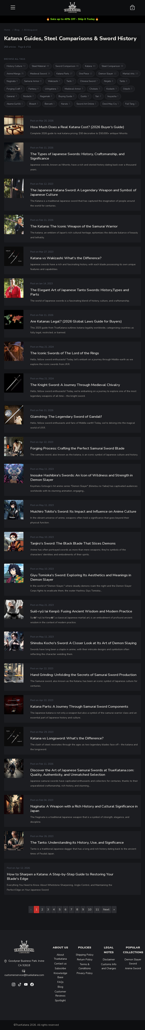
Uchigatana (51, 88)
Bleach (33, 103)
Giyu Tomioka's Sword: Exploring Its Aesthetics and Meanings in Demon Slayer (80, 578)
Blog (17, 29)
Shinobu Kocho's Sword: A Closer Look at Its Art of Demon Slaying (83, 644)
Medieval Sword (40, 73)
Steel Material (40, 66)
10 (89, 909)
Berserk (50, 103)
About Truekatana (60, 957)
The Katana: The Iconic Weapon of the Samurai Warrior (74, 226)
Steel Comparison (112, 66)
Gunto (85, 96)
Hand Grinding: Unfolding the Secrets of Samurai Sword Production (83, 676)
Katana (90, 66)
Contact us (60, 963)
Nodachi (28, 96)
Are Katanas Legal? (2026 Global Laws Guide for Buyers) (76, 322)
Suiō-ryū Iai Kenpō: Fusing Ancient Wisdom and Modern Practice (81, 612)
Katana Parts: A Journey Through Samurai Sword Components (79, 707)
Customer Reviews (60, 993)
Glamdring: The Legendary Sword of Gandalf (66, 418)
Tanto (123, 81)
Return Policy (84, 959)
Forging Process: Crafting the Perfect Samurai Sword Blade (77, 449)
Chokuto (95, 88)
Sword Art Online (86, 103)
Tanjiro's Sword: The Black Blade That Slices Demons (73, 544)
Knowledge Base (60, 975)
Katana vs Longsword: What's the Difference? (67, 739)
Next (106, 909)
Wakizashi (54, 81)
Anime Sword (133, 968)
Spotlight (60, 1000)
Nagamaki (46, 96)
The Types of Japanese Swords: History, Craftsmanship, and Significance (77, 156)
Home (7, 29)
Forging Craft (14, 88)
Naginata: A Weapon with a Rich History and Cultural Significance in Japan (84, 809)
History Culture (16, 66)
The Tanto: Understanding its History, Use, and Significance (77, 843)
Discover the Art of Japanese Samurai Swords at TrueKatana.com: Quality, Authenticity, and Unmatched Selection (82, 773)
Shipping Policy (84, 954)
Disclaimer (109, 959)
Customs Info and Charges (108, 966)
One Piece (85, 73)
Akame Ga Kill (15, 103)
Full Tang (130, 103)
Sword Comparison (67, 66)
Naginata (12, 81)
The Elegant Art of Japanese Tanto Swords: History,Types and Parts (79, 293)
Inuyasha (113, 96)
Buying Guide (66, 96)
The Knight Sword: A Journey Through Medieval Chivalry (75, 386)
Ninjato (108, 81)
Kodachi (111, 88)
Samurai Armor (32, 81)
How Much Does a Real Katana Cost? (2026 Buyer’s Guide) (77, 127)
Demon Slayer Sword (132, 961)
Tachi (70, 81)
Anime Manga (15, 73)
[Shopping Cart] (132, 7)
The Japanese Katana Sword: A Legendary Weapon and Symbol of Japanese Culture (83, 192)
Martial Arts (130, 73)
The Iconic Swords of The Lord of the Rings (64, 354)
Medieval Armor (74, 88)
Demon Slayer (107, 73)
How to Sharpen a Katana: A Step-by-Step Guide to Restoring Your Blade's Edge (60, 877)
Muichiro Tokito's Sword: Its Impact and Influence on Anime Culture (83, 512)
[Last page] (114, 909)
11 (97, 909)
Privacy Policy (85, 973)
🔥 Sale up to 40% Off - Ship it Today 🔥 (72, 19)
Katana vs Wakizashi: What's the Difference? (66, 259)
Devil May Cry (111, 103)
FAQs (60, 982)
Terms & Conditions (85, 966)
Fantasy (34, 88)
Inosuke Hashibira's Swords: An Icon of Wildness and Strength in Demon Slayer (81, 478)
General (12, 96)
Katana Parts (64, 73)
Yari (98, 96)
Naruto (65, 103)
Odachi (127, 88)
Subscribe (60, 968)
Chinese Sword (89, 81)
